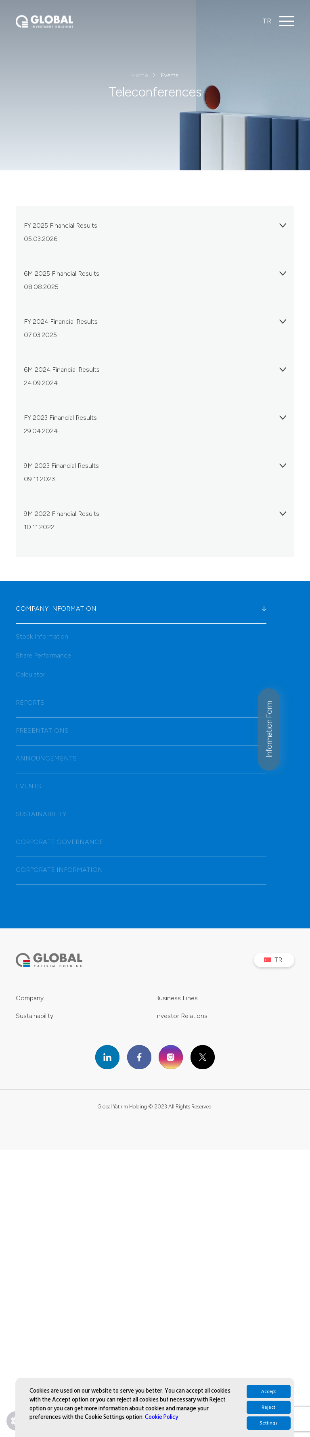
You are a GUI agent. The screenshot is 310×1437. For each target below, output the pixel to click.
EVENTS (141, 786)
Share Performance (43, 655)
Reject (268, 1407)
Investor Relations (181, 1016)
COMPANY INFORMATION (141, 608)
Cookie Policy (161, 1417)
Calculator (30, 674)
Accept (268, 1391)
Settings (269, 1423)
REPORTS (141, 703)
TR (266, 21)
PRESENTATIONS (141, 730)
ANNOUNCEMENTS (141, 758)
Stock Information (42, 636)
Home (140, 75)
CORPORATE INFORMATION (141, 870)
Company (30, 998)
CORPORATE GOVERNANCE (141, 842)
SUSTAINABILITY (141, 814)
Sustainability (34, 1016)
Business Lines (176, 998)
